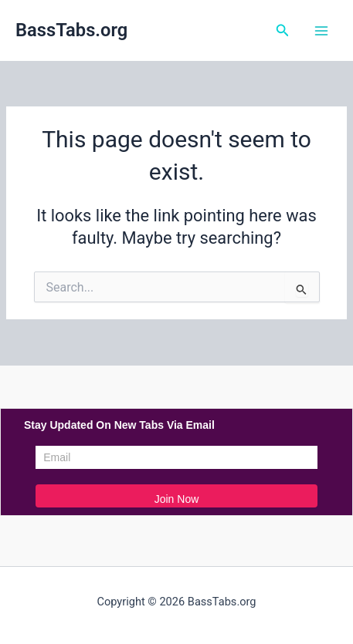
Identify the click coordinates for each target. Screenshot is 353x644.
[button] (283, 30)
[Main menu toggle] (321, 31)
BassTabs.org (71, 30)
